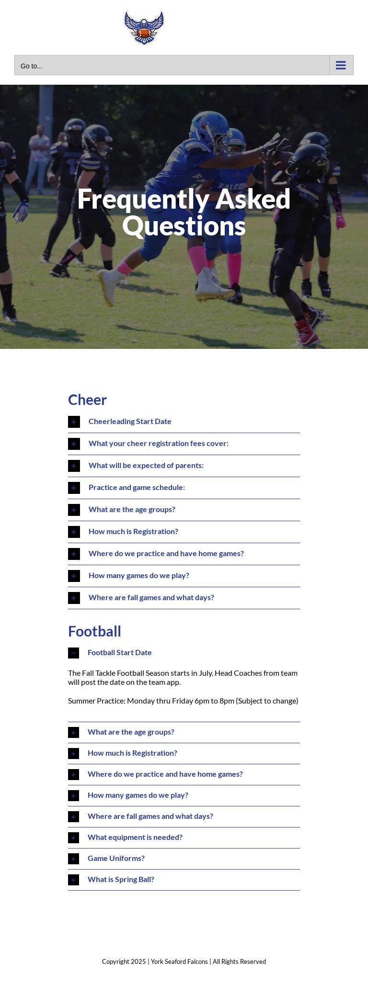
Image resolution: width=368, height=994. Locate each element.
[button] (184, 422)
